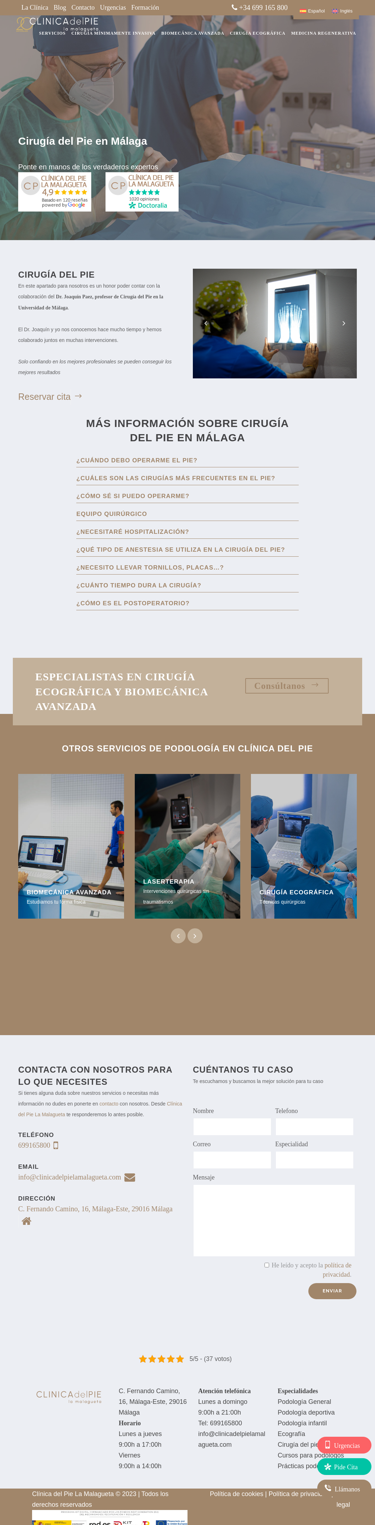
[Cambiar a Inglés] (342, 10)
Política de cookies (236, 1493)
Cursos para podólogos (311, 1455)
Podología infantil (302, 1423)
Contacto (83, 7)
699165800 (226, 1423)
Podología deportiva (306, 1412)
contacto (108, 1104)
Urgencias (113, 7)
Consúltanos (287, 686)
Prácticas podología (306, 1466)
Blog (59, 7)
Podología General (304, 1401)
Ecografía (291, 1433)
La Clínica (34, 7)
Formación (145, 7)
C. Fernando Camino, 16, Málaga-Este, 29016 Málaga (153, 1401)
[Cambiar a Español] (312, 10)
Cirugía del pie (298, 1444)
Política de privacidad (299, 1493)
